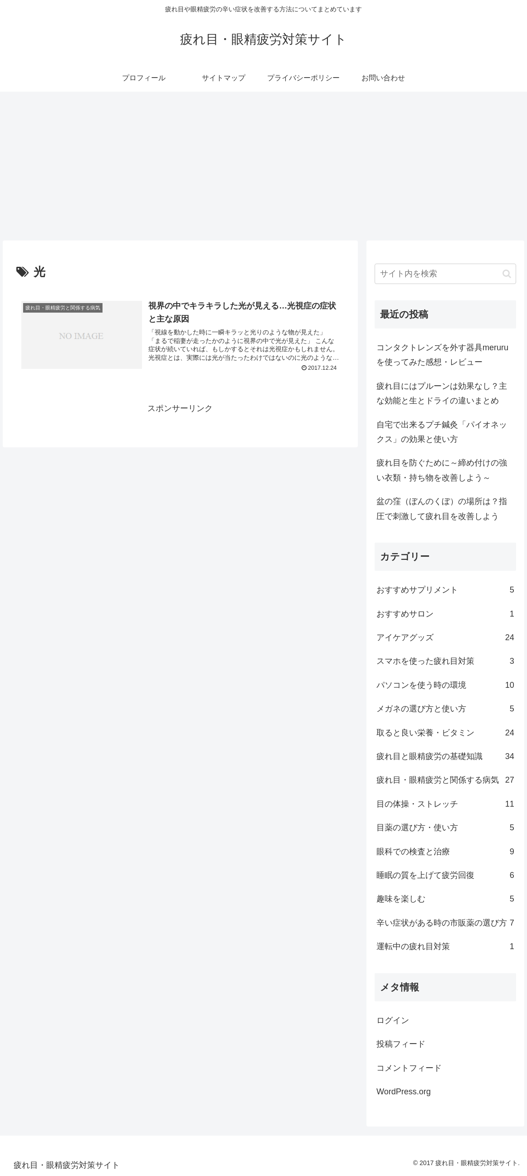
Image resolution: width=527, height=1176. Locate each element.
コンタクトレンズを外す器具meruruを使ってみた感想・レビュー (442, 355)
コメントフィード (409, 1068)
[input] (445, 274)
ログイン (392, 1020)
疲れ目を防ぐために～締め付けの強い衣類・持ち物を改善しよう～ (441, 470)
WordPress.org (403, 1091)
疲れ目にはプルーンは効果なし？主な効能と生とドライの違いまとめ (441, 393)
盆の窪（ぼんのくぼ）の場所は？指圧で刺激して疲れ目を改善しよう (441, 508)
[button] (507, 274)
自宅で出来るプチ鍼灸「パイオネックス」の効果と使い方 (441, 432)
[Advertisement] (263, 166)
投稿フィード (400, 1044)
